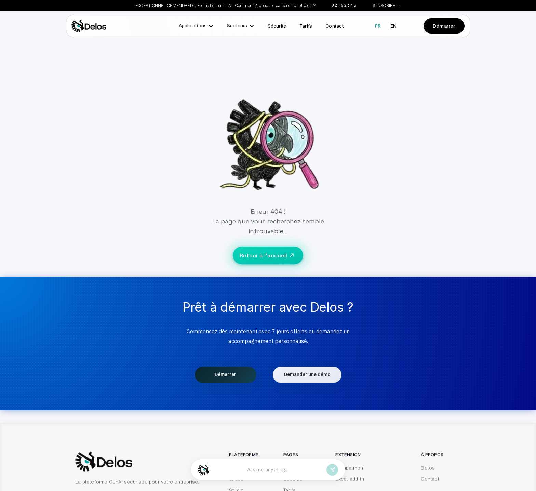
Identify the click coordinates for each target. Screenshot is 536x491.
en (393, 26)
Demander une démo (307, 374)
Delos (428, 486)
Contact (334, 26)
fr (378, 26)
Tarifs (305, 26)
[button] (194, 26)
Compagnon (349, 486)
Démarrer (444, 26)
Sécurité (277, 26)
